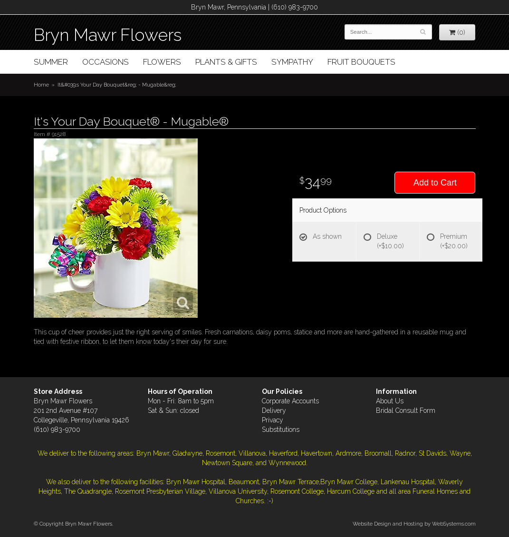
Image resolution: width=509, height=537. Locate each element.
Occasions (105, 62)
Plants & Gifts (226, 62)
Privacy (272, 420)
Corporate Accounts (290, 401)
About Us (389, 401)
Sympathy (292, 62)
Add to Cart (435, 182)
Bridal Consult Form (405, 410)
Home (41, 84)
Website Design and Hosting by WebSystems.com (414, 523)
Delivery (274, 410)
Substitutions (280, 429)
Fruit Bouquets (361, 62)
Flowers (162, 62)
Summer (51, 62)
